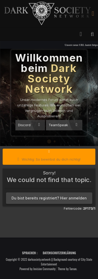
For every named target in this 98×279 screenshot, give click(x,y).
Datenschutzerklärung (59, 253)
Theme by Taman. (67, 268)
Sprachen (30, 253)
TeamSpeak (63, 125)
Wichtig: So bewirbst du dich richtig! (51, 159)
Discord (29, 125)
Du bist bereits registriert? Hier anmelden (49, 198)
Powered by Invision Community (38, 268)
